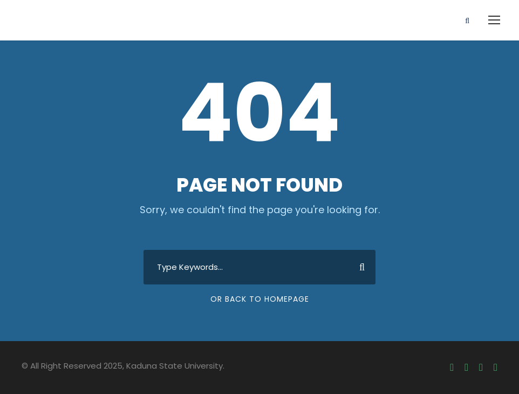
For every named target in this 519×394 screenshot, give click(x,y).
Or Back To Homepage (259, 299)
